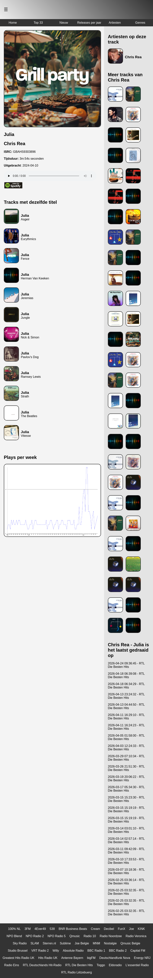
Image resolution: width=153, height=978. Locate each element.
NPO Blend (14, 936)
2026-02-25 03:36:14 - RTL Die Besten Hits (126, 881)
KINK (141, 928)
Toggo (101, 965)
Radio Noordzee (111, 936)
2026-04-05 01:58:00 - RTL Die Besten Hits (126, 737)
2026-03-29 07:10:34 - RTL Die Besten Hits (126, 758)
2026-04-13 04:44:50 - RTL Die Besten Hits (126, 706)
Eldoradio (115, 965)
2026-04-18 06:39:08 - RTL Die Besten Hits (126, 675)
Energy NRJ (142, 957)
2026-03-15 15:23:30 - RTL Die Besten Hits (126, 799)
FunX (121, 928)
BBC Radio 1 (96, 950)
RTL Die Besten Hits (79, 965)
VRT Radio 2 (40, 950)
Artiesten (115, 22)
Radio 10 (90, 936)
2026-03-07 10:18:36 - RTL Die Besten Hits (126, 871)
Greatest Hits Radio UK (18, 957)
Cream (95, 928)
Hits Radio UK (47, 957)
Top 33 (38, 22)
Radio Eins (11, 965)
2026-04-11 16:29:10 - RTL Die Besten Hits (126, 716)
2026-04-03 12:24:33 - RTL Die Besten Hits (126, 747)
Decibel (109, 928)
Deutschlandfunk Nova (114, 957)
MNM (96, 943)
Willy (56, 950)
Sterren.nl (49, 943)
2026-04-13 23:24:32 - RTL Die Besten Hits (126, 696)
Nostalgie (110, 943)
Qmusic (74, 936)
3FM (27, 928)
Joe (131, 928)
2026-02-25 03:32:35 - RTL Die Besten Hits (126, 892)
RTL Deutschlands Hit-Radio (42, 965)
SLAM (35, 943)
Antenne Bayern (72, 957)
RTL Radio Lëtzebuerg (76, 972)
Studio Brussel (18, 950)
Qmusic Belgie (130, 943)
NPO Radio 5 (57, 936)
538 (52, 928)
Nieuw (63, 22)
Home (13, 22)
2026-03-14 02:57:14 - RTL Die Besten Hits (126, 840)
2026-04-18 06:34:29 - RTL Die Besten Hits (126, 685)
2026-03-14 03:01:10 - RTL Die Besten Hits (126, 830)
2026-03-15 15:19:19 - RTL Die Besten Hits (126, 809)
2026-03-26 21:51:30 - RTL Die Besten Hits (126, 768)
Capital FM (137, 950)
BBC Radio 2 (118, 950)
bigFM (91, 957)
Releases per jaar (89, 22)
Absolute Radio (73, 950)
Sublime (65, 943)
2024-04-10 (30, 165)
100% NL (14, 928)
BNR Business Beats (73, 928)
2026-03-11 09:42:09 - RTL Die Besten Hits (126, 850)
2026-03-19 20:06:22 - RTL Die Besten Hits (126, 778)
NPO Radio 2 (35, 936)
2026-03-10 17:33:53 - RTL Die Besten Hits (126, 861)
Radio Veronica (136, 936)
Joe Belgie (82, 943)
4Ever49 (40, 928)
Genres (140, 22)
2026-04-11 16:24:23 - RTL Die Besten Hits (126, 727)
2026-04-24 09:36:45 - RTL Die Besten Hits (126, 665)
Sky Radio (20, 943)
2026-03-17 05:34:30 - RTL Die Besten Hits (126, 788)
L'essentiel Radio (137, 965)
